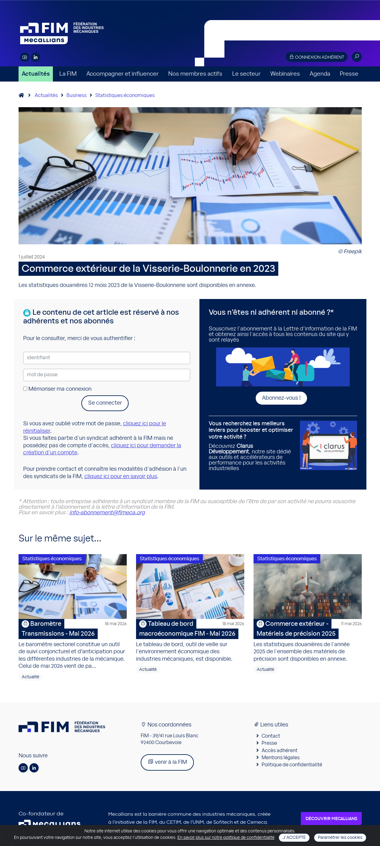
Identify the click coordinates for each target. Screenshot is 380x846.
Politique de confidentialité (292, 764)
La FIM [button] (68, 74)
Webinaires (285, 74)
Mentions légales (281, 757)
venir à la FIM (167, 762)
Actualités (36, 74)
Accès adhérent (279, 750)
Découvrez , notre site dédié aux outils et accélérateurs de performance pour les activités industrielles (252, 446)
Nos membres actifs (195, 74)
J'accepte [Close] (294, 837)
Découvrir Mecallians (331, 819)
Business (76, 95)
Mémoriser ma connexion (57, 389)
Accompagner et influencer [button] (122, 74)
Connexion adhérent (316, 57)
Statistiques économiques (125, 95)
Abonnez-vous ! (281, 398)
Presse (349, 74)
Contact (271, 736)
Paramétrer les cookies (340, 837)
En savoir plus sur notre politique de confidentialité (226, 837)
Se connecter (105, 403)
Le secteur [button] (246, 74)
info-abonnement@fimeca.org (107, 513)
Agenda (320, 74)
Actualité (30, 677)
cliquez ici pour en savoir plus (120, 476)
